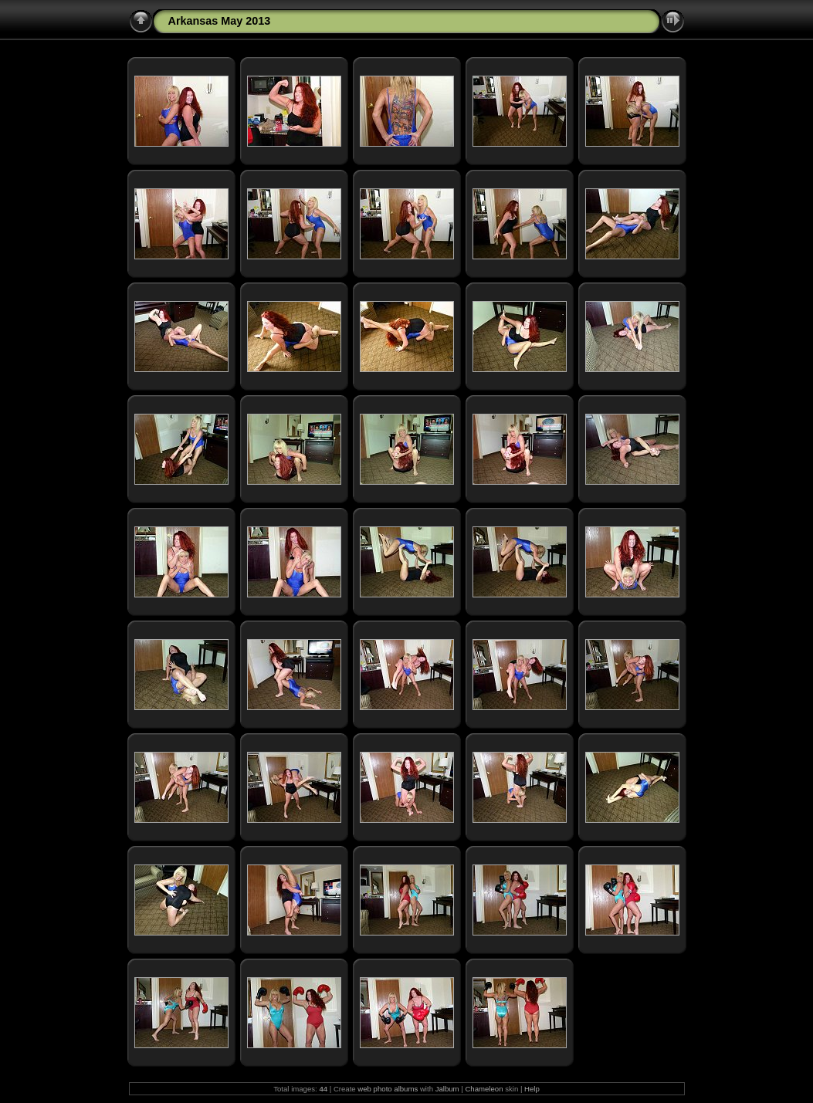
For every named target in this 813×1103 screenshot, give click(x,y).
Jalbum (447, 1088)
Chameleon (484, 1088)
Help (532, 1088)
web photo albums (387, 1088)
